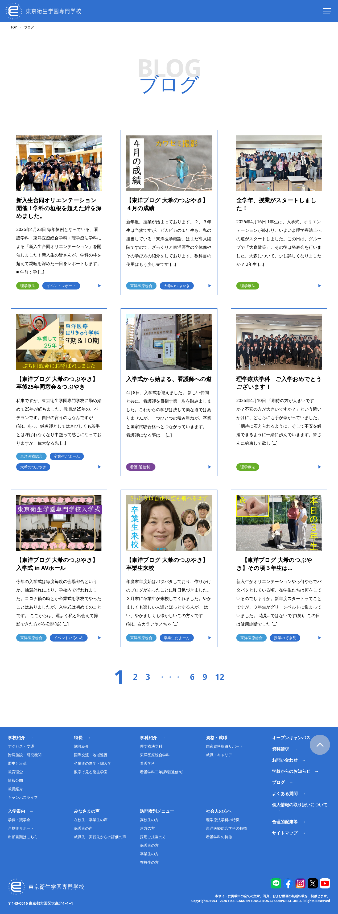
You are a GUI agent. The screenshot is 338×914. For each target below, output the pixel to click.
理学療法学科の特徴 (223, 819)
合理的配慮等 (285, 822)
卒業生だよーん (67, 456)
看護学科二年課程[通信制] (161, 771)
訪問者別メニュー (157, 811)
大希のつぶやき (177, 285)
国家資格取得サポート (224, 746)
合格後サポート (21, 828)
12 (219, 677)
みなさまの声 (87, 811)
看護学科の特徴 (219, 836)
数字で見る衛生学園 (91, 771)
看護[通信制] (140, 466)
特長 (78, 738)
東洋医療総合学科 (155, 754)
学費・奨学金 (19, 819)
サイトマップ (285, 833)
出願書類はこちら (23, 836)
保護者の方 (149, 845)
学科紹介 (148, 738)
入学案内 (16, 811)
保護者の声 (83, 828)
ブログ (278, 782)
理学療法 (27, 285)
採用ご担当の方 (153, 836)
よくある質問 (285, 793)
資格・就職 (216, 738)
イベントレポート (61, 285)
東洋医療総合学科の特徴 (226, 828)
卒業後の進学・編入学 (92, 763)
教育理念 (15, 771)
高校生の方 (149, 819)
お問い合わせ (285, 760)
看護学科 (147, 763)
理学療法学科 (151, 746)
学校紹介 (16, 738)
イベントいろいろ (69, 637)
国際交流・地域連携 (91, 754)
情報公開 (15, 780)
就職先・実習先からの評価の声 (100, 836)
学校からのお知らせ (291, 771)
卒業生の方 (149, 853)
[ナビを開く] (327, 11)
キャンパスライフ (23, 797)
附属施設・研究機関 (25, 754)
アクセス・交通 (21, 746)
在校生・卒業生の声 (91, 819)
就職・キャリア (219, 754)
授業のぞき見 (285, 637)
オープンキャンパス (291, 738)
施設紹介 (81, 746)
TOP (14, 27)
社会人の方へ (219, 811)
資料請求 (280, 749)
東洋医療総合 (141, 285)
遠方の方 (147, 828)
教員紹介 (15, 788)
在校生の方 (149, 862)
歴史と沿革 (17, 763)
